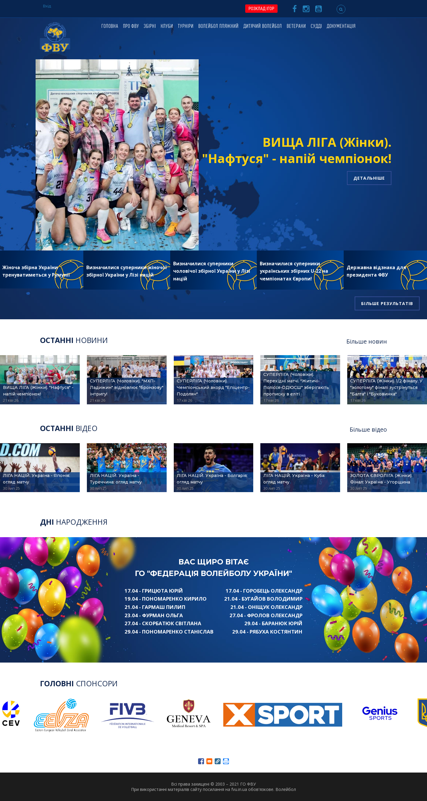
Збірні (150, 26)
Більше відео (368, 429)
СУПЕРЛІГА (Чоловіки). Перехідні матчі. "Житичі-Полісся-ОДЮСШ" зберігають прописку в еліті (296, 384)
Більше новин (366, 341)
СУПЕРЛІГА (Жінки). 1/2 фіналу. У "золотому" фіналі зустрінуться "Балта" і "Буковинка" (386, 387)
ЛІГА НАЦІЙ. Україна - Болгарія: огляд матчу (212, 479)
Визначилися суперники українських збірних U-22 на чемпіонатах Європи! (294, 271)
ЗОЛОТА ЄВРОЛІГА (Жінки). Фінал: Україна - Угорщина (381, 479)
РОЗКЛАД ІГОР (261, 8)
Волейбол (285, 789)
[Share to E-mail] (209, 761)
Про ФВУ (131, 26)
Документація (341, 26)
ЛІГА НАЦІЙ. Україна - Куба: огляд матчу (294, 479)
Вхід (47, 6)
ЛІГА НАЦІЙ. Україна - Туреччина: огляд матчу (116, 479)
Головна (109, 26)
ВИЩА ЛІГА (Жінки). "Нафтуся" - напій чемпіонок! (296, 150)
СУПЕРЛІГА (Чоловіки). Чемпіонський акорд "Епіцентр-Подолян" (213, 387)
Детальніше (369, 178)
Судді (316, 26)
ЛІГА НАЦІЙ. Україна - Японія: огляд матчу (36, 479)
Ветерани (296, 26)
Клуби (167, 26)
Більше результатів (387, 303)
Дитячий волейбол (262, 26)
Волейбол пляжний (218, 26)
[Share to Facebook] (201, 761)
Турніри (186, 26)
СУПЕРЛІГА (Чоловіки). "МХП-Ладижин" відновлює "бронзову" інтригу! (126, 387)
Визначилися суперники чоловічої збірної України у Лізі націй (211, 271)
